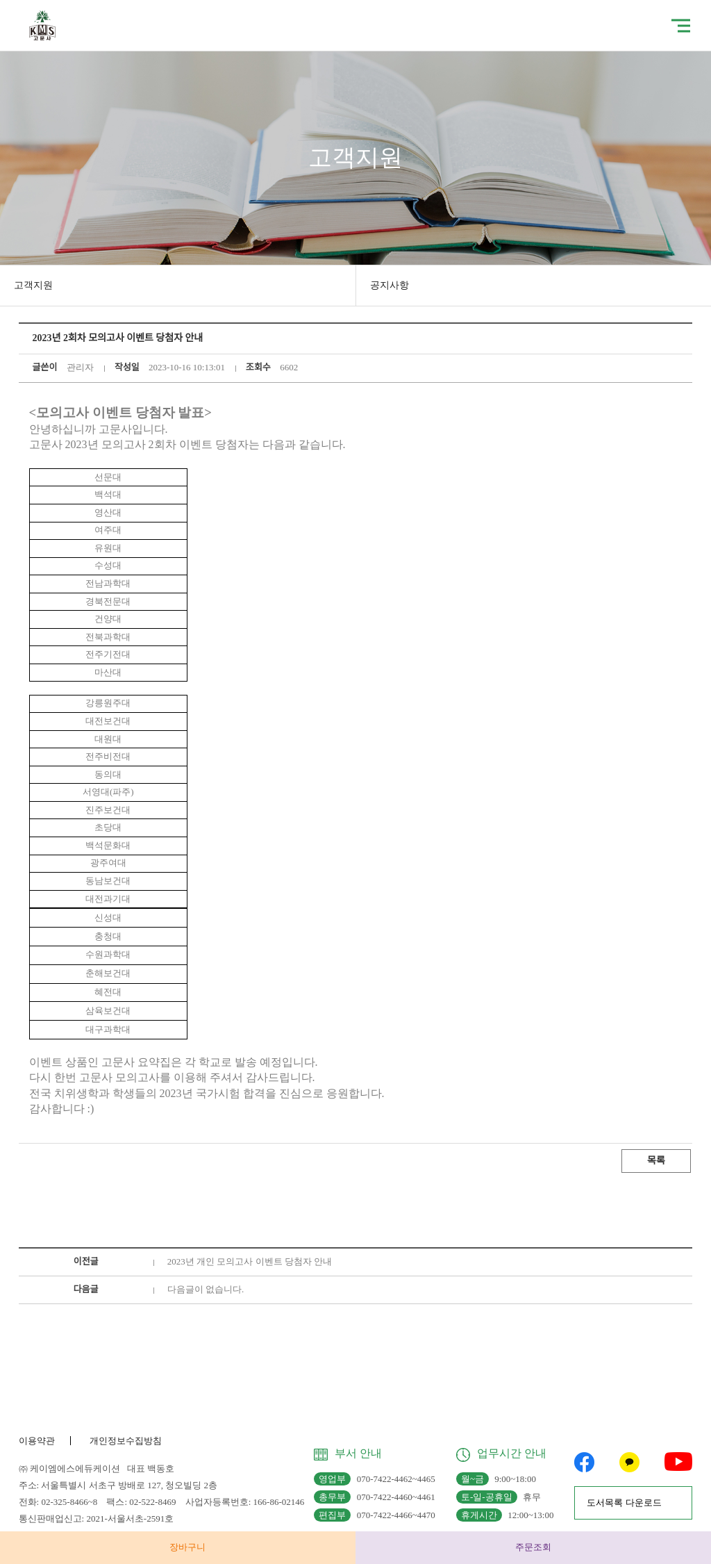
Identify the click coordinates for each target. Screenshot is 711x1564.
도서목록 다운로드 (624, 1502)
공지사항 (389, 285)
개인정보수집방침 (126, 1440)
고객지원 (33, 285)
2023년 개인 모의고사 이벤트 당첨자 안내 (249, 1261)
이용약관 (37, 1440)
